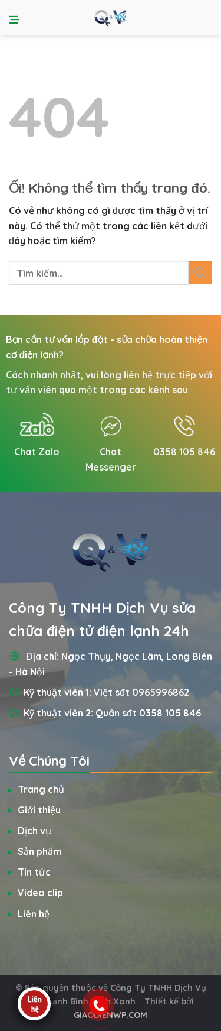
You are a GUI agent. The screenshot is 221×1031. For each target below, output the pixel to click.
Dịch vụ (34, 831)
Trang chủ (41, 789)
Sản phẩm (39, 851)
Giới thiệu (39, 810)
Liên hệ (34, 914)
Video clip (40, 893)
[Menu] (16, 18)
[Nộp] (200, 272)
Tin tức (34, 872)
